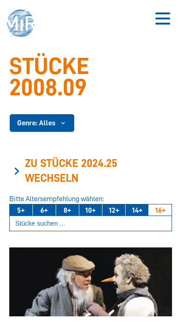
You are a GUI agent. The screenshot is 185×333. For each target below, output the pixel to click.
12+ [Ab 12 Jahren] (114, 210)
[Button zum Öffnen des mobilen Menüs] (162, 18)
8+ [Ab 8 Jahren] (67, 210)
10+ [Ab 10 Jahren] (90, 210)
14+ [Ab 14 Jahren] (137, 210)
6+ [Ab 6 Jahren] (44, 210)
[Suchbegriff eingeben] (90, 223)
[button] (23, 24)
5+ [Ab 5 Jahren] (21, 210)
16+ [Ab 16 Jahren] (160, 210)
